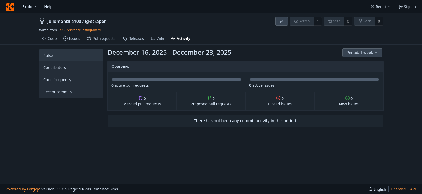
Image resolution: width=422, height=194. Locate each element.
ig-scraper (95, 21)
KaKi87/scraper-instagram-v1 (79, 30)
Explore (29, 6)
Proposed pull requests (211, 101)
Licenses (398, 189)
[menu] (362, 52)
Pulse (48, 55)
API (413, 189)
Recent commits (57, 91)
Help (48, 6)
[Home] (10, 7)
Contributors (54, 67)
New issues (349, 101)
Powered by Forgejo (22, 189)
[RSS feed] (281, 21)
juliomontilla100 (64, 21)
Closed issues (280, 101)
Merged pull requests (142, 101)
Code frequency (57, 79)
